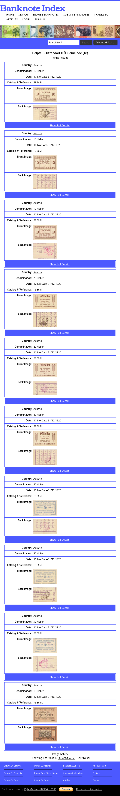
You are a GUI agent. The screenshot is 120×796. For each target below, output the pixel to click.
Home (10, 14)
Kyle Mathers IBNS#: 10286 (40, 789)
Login (26, 19)
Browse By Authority (13, 773)
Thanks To (101, 14)
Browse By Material (42, 765)
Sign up (40, 19)
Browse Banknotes (45, 14)
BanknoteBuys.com (71, 765)
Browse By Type (11, 780)
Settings (96, 773)
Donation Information (89, 789)
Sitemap (96, 780)
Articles (12, 19)
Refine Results (60, 57)
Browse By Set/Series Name (46, 773)
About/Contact (99, 765)
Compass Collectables (73, 773)
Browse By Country (12, 765)
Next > (87, 758)
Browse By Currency (42, 780)
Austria (37, 65)
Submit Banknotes (76, 14)
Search (23, 14)
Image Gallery (60, 754)
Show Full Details (60, 125)
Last (80, 758)
